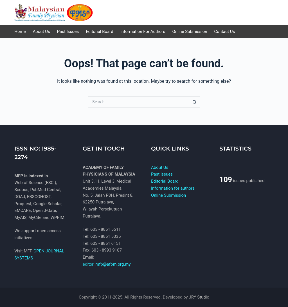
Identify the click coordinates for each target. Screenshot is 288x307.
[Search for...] (138, 101)
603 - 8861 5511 (105, 229)
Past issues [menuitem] (68, 31)
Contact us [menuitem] (224, 31)
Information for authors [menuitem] (142, 31)
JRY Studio (199, 297)
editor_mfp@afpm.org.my (107, 264)
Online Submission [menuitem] (189, 31)
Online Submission (168, 195)
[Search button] (194, 101)
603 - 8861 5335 (105, 236)
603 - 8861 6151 (105, 243)
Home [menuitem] (20, 31)
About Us (159, 167)
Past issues (162, 174)
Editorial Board (165, 181)
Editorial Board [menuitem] (99, 31)
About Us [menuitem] (41, 31)
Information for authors (173, 188)
